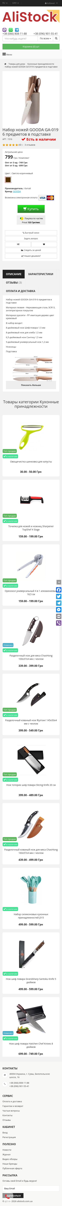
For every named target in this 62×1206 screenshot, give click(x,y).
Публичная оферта (12, 1168)
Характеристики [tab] (40, 274)
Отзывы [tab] (14, 282)
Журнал (6, 1154)
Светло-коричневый (8, 179)
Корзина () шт (31, 46)
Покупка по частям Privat (31, 220)
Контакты (7, 1115)
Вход (5, 1132)
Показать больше (31, 385)
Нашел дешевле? (31, 256)
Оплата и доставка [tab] (20, 291)
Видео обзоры (9, 1159)
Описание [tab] (13, 274)
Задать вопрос (31, 238)
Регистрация (9, 1137)
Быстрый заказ (31, 232)
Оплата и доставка (12, 1101)
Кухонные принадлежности (37, 404)
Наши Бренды (9, 1163)
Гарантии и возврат (12, 1106)
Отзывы (6, 1119)
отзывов (30, 144)
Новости (6, 1149)
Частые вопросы (11, 1110)
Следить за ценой (31, 250)
